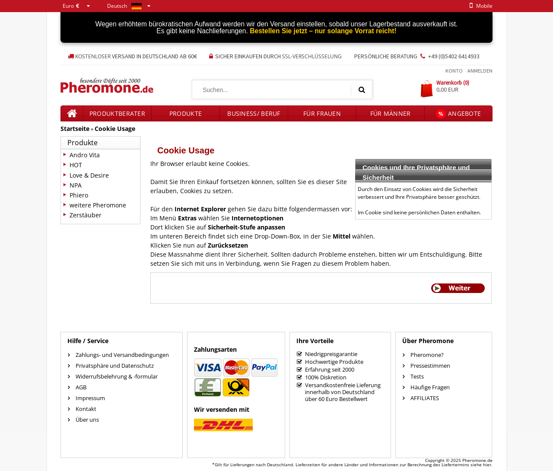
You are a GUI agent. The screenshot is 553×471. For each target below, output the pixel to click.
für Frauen (322, 113)
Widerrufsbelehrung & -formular (117, 376)
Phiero (79, 195)
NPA (76, 185)
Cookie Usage (115, 128)
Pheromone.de (477, 460)
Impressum (90, 398)
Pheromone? (427, 355)
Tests (417, 376)
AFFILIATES (424, 398)
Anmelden (480, 70)
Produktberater (117, 113)
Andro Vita (85, 155)
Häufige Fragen (430, 387)
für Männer (390, 113)
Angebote (458, 113)
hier (487, 464)
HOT (76, 165)
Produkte (185, 113)
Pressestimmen (430, 365)
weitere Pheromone (98, 205)
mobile (480, 6)
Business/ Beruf (253, 113)
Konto (454, 70)
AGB (81, 387)
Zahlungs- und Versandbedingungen (122, 355)
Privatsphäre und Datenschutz (115, 365)
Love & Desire (89, 175)
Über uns (87, 419)
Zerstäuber (86, 215)
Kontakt (86, 409)
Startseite (74, 128)
